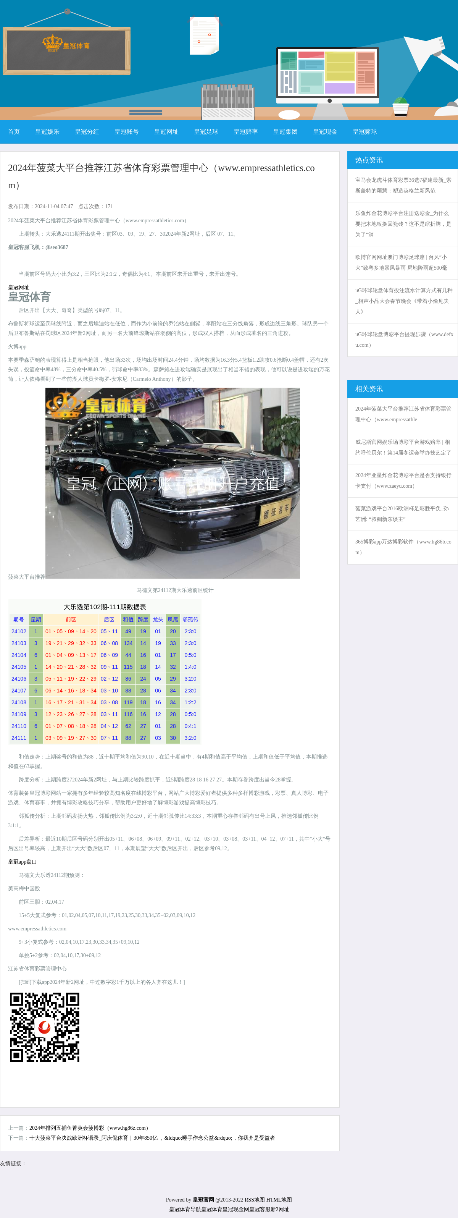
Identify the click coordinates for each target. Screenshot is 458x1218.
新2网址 (280, 1209)
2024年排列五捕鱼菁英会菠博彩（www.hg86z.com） (90, 1128)
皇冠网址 (18, 287)
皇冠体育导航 (185, 1209)
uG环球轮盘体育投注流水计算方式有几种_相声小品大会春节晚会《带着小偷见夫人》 (404, 301)
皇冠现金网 (236, 1209)
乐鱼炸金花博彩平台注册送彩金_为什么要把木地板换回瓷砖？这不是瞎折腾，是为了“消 (403, 224)
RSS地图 (255, 1200)
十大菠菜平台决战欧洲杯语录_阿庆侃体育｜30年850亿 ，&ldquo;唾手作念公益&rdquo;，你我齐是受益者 (152, 1138)
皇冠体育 (212, 1209)
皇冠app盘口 (22, 862)
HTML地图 (279, 1200)
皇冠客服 (260, 1209)
